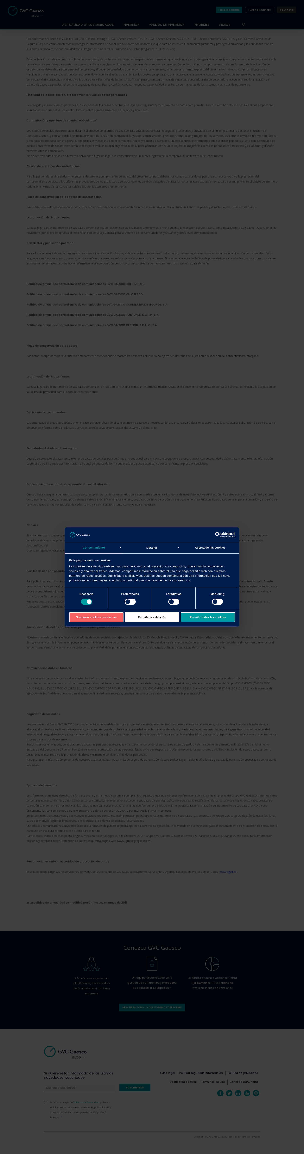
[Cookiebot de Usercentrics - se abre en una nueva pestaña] (218, 535)
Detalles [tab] (152, 547)
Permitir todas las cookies (208, 617)
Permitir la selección (152, 617)
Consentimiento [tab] (94, 547)
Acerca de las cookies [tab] (210, 547)
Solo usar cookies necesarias (96, 617)
